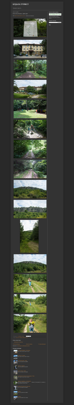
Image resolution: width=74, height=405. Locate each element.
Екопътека (17, 337)
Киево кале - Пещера (21, 355)
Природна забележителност (23, 337)
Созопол (19, 391)
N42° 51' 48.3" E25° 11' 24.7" (20, 15)
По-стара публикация (42, 344)
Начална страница (29, 344)
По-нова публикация (16, 344)
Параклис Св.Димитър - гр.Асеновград (24, 381)
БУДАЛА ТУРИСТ (21, 4)
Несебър (19, 396)
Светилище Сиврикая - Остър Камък (24, 350)
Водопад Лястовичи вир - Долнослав (24, 386)
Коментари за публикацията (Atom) (23, 345)
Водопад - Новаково (21, 365)
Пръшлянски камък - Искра (22, 360)
